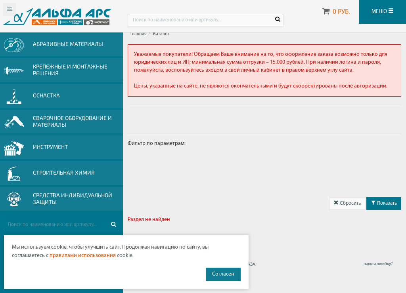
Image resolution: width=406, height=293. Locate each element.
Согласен (223, 274)
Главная (138, 34)
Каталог (161, 34)
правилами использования (83, 256)
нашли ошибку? (378, 264)
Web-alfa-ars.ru (57, 16)
